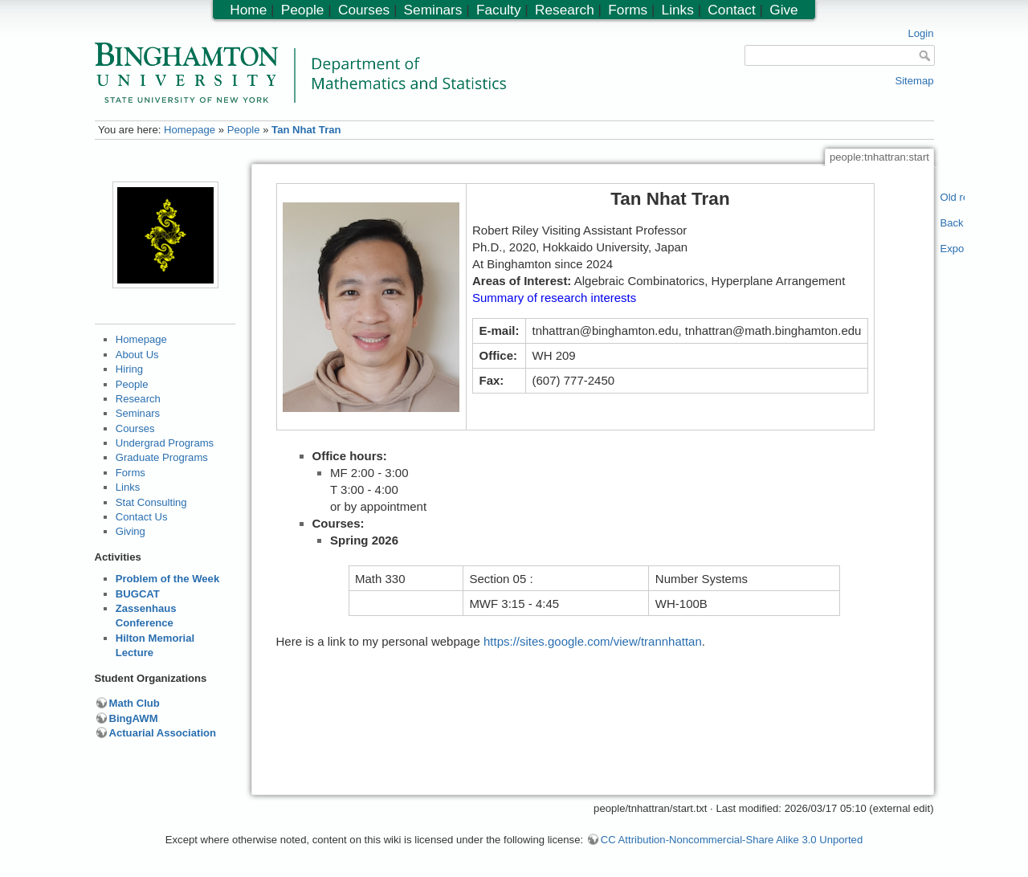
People (243, 130)
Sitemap (914, 81)
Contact (731, 10)
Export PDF (952, 249)
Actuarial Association (163, 733)
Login (920, 33)
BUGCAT (138, 594)
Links (128, 487)
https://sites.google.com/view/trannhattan (592, 641)
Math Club (134, 703)
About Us (137, 355)
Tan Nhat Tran (306, 130)
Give (783, 10)
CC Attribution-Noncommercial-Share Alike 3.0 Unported (732, 840)
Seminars (138, 413)
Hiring (129, 369)
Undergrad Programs (165, 443)
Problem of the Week (167, 579)
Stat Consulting (151, 502)
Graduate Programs (162, 457)
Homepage (189, 130)
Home (248, 10)
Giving (130, 531)
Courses (135, 428)
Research (138, 399)
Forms (130, 473)
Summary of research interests (554, 297)
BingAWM (133, 718)
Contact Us (142, 517)
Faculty (498, 10)
